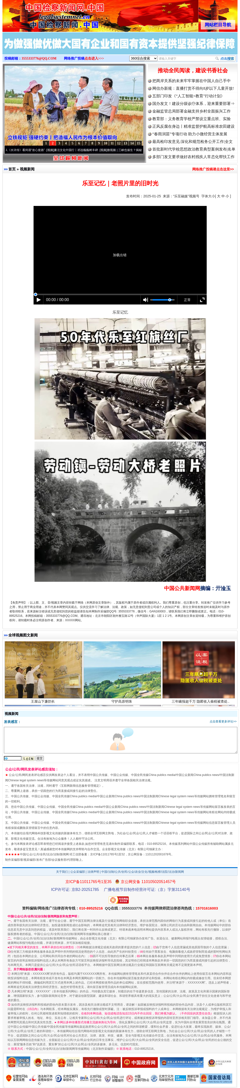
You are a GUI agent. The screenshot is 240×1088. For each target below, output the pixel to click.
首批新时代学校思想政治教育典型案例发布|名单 (193, 149)
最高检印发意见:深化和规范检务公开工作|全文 (192, 141)
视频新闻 (27, 169)
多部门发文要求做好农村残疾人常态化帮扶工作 (193, 157)
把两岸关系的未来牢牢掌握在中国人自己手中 (191, 81)
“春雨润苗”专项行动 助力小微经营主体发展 (189, 134)
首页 (12, 169)
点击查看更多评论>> (223, 721)
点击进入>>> (94, 58)
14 (132, 143)
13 (125, 143)
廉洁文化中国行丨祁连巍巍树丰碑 (79, 150)
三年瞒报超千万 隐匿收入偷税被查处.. (201, 704)
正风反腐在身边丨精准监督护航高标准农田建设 (193, 126)
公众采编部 (77, 871)
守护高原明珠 (122, 704)
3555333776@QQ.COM (39, 58)
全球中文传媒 (42, 14)
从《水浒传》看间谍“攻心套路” (28, 150)
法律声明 (93, 871)
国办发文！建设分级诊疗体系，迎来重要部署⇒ (193, 103)
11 (112, 143)
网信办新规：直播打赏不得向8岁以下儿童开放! (193, 88)
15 (138, 143)
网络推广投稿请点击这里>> (213, 169)
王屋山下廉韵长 (43, 704)
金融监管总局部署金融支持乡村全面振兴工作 (191, 111)
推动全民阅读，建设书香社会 (193, 70)
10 (105, 143)
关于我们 (62, 871)
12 (118, 143)
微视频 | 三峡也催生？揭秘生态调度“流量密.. (139, 150)
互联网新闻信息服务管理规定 (80, 785)
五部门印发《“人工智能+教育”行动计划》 (188, 96)
